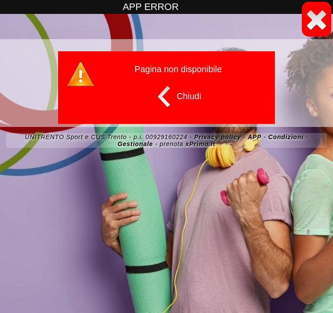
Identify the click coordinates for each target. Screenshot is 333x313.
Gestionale (135, 143)
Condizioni (286, 136)
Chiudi (177, 96)
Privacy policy (217, 136)
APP (254, 136)
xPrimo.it (200, 143)
